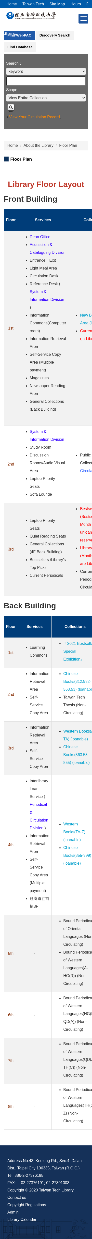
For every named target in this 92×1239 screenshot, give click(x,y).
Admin (12, 1212)
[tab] (19, 35)
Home (11, 4)
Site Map (57, 4)
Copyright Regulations (26, 1205)
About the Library (38, 145)
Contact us (16, 1197)
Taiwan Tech (33, 4)
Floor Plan (68, 145)
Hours (75, 4)
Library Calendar (21, 1219)
